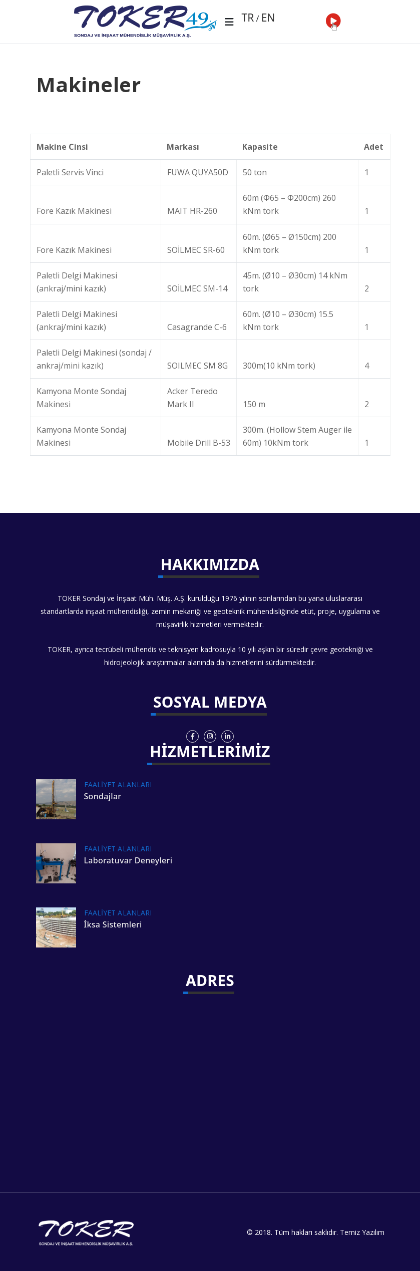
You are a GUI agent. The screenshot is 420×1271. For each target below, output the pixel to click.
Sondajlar (103, 796)
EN (268, 18)
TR (248, 18)
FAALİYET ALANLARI (118, 784)
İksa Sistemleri (113, 924)
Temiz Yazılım (362, 1232)
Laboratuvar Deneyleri (128, 860)
